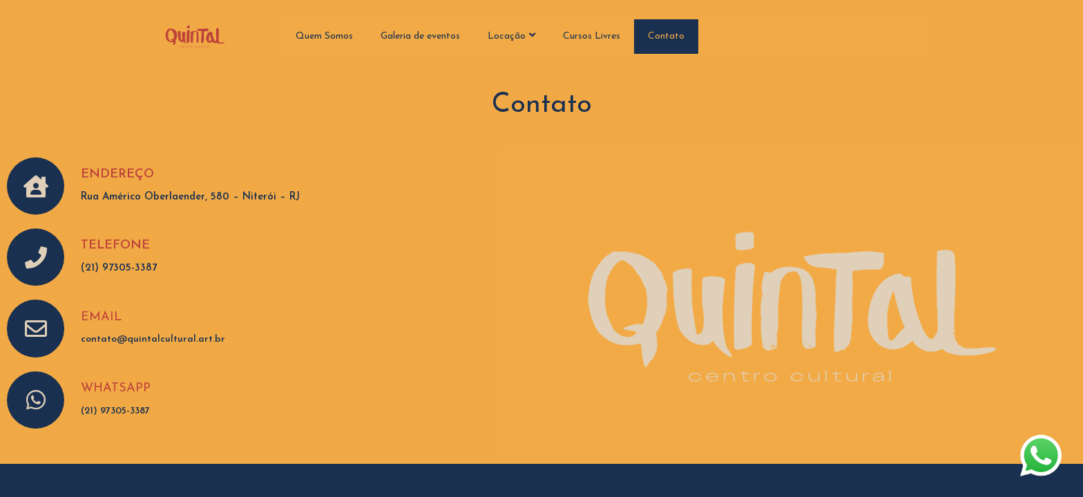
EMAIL (101, 317)
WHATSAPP (116, 388)
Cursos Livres (591, 36)
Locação (511, 35)
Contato (666, 36)
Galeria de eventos (420, 36)
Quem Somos (324, 36)
